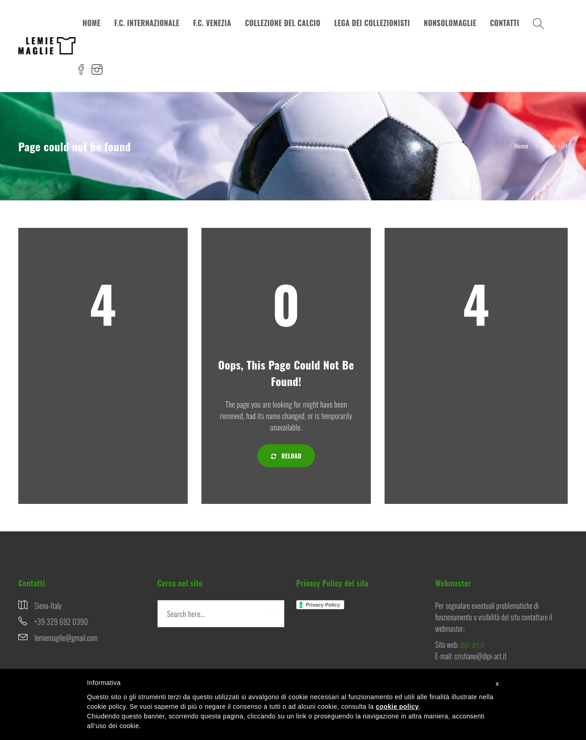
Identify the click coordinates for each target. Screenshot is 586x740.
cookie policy (397, 706)
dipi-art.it (472, 644)
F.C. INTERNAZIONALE (146, 22)
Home (522, 145)
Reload (286, 455)
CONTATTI (504, 22)
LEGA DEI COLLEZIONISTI (372, 22)
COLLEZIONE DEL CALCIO (282, 22)
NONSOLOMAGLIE (450, 22)
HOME (91, 22)
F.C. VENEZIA (212, 22)
